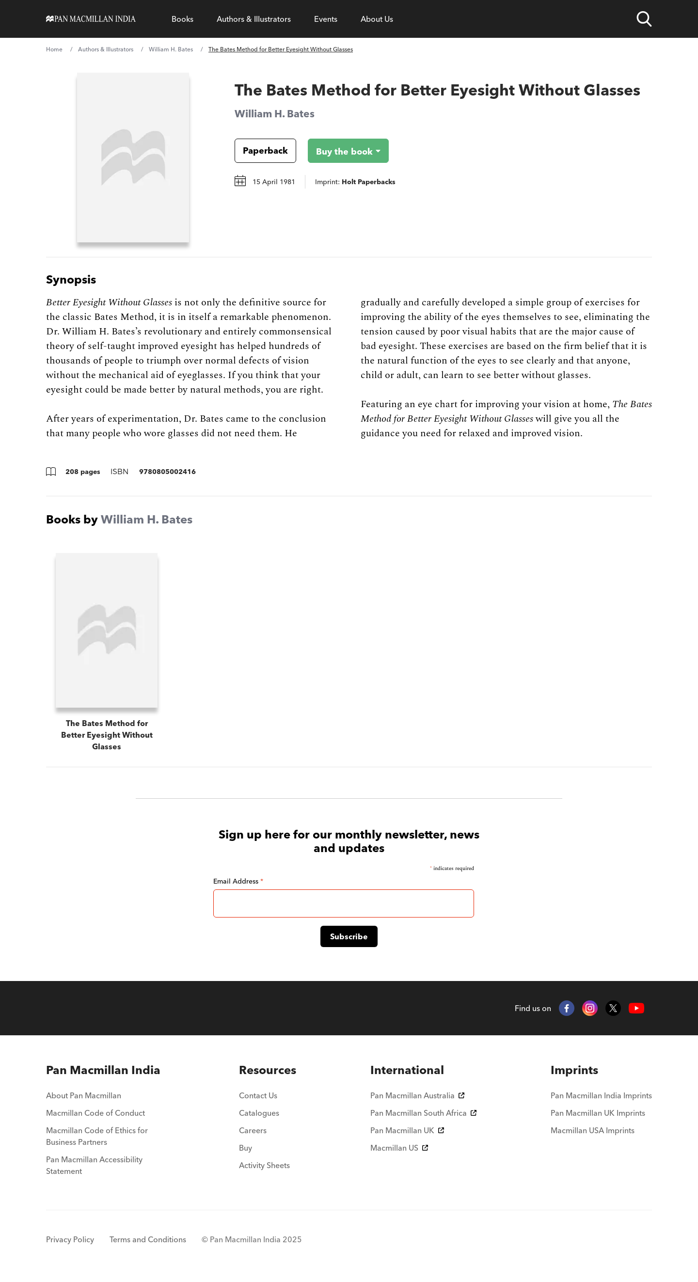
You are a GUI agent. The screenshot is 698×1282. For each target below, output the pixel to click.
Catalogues (259, 1113)
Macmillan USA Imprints (593, 1130)
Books (182, 19)
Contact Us (258, 1095)
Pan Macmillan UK (407, 1130)
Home (54, 49)
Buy (245, 1148)
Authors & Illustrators (254, 19)
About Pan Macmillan (83, 1095)
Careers (253, 1130)
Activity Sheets (264, 1165)
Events (325, 19)
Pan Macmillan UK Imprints (598, 1113)
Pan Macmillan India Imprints (601, 1095)
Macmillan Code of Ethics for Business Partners (97, 1136)
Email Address (238, 881)
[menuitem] (105, 1070)
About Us (377, 19)
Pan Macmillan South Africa (423, 1113)
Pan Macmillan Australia (417, 1095)
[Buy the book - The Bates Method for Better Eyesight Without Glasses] (340, 150)
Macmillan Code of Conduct (95, 1113)
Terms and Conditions (148, 1239)
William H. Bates (171, 49)
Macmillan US (399, 1148)
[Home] (91, 19)
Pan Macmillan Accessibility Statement (94, 1165)
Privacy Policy (70, 1239)
